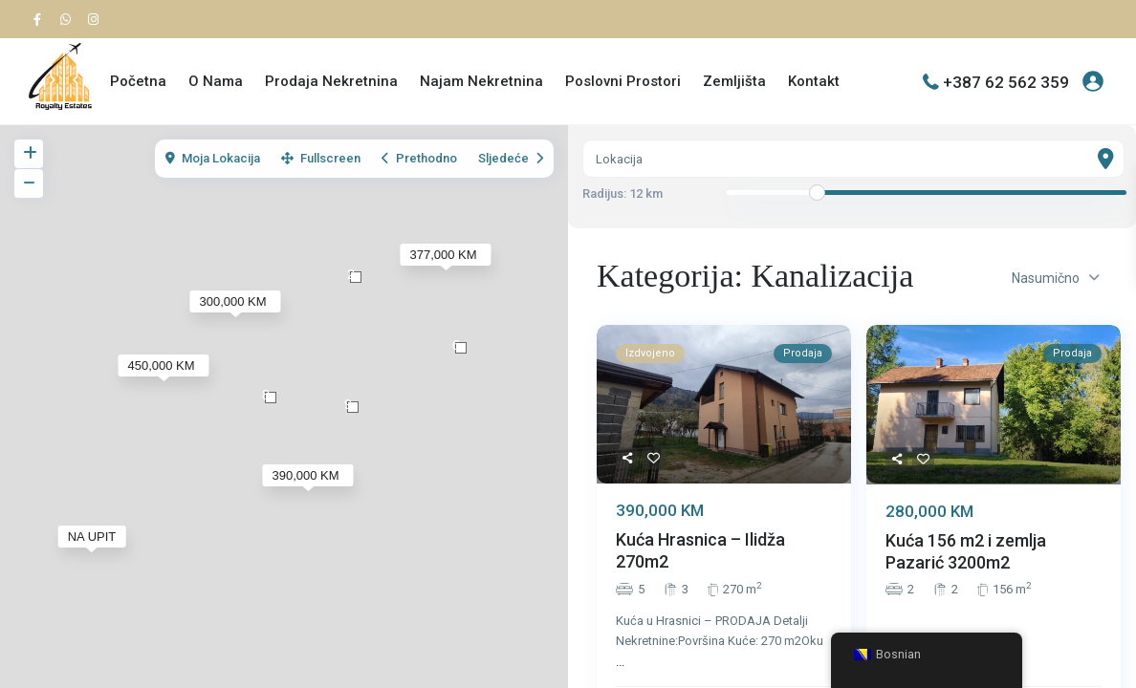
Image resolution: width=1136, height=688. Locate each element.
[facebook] (42, 19)
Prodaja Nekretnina (331, 81)
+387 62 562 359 (1006, 81)
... (620, 662)
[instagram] (95, 19)
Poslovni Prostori (623, 81)
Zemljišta (734, 81)
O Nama (215, 81)
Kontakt (814, 81)
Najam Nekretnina (481, 81)
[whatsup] (68, 19)
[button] (461, 348)
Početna (138, 81)
